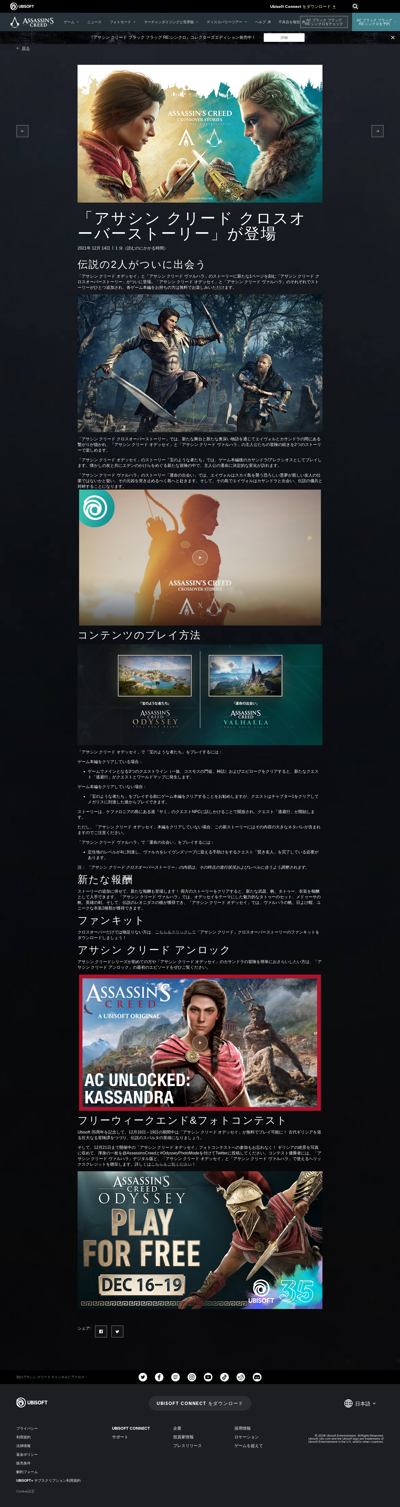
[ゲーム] (71, 22)
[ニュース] (94, 22)
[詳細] (284, 37)
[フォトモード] (123, 22)
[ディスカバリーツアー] (227, 22)
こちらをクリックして (175, 932)
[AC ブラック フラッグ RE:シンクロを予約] (376, 22)
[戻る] (23, 48)
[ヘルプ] (262, 22)
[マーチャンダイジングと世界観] (171, 22)
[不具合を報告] (292, 22)
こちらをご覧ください (171, 1164)
